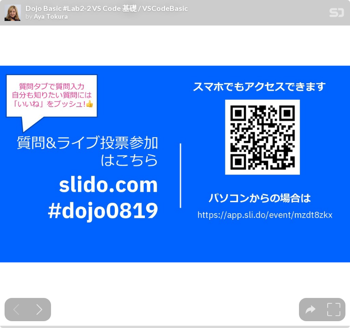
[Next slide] (39, 309)
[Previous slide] (16, 309)
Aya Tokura (51, 16)
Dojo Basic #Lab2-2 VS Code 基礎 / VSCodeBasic (107, 8)
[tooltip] (310, 309)
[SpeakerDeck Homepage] (336, 14)
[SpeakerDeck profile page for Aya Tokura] (13, 13)
